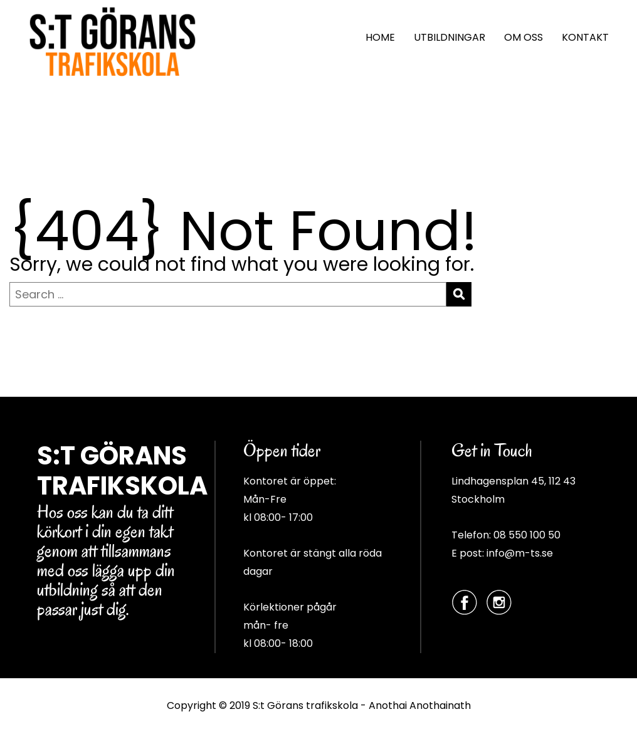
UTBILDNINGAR (449, 37)
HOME (380, 37)
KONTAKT (585, 37)
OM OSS (523, 37)
